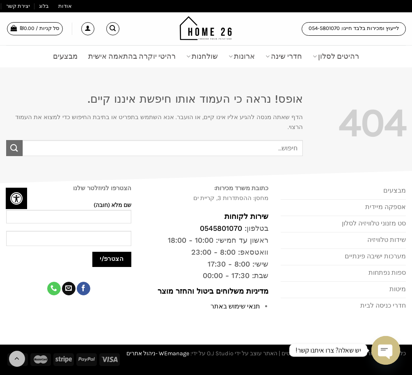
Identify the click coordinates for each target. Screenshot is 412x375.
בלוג (44, 6)
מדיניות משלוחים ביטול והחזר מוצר (211, 291)
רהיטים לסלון (336, 56)
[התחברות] (87, 28)
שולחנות (202, 56)
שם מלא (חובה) (68, 215)
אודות (65, 6)
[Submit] (14, 148)
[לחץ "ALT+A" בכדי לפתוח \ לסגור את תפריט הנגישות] (16, 198)
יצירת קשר (18, 6)
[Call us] (54, 289)
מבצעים (65, 56)
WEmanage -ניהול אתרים (157, 353)
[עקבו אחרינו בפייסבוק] (83, 289)
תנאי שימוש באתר (235, 306)
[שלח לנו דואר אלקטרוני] (69, 289)
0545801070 (221, 228)
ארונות (242, 56)
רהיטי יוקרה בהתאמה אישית (132, 56)
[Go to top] (17, 359)
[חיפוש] (112, 28)
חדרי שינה (284, 56)
